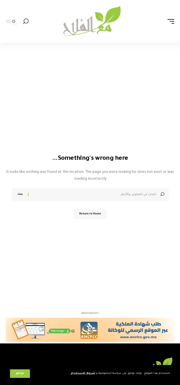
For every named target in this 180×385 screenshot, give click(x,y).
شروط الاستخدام (82, 373)
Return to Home (90, 214)
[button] (20, 373)
